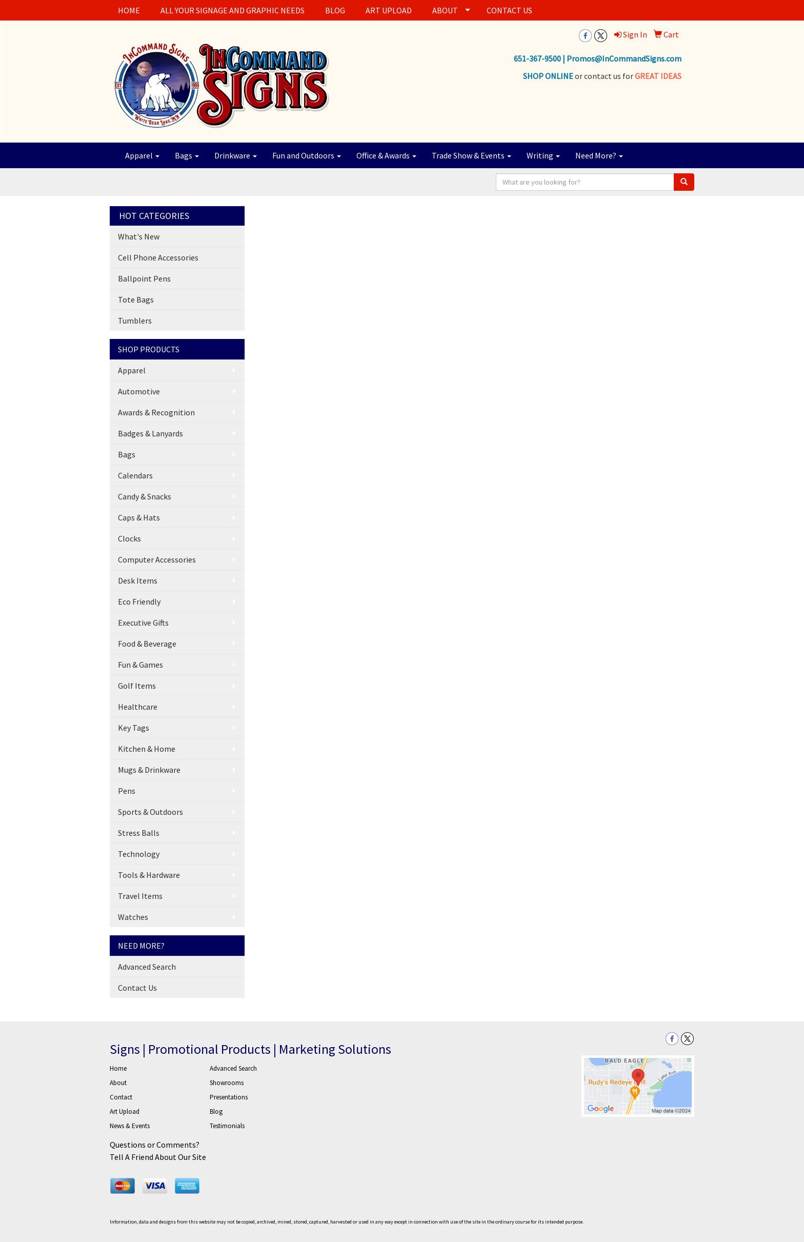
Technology (138, 854)
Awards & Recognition (156, 412)
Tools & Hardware (149, 875)
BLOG (335, 10)
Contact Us (137, 988)
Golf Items (137, 685)
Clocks (129, 538)
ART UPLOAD (389, 10)
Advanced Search (147, 966)
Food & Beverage (147, 643)
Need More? (599, 155)
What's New (138, 236)
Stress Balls (138, 833)
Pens (126, 791)
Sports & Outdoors (150, 812)
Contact (121, 1097)
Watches (133, 917)
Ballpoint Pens (144, 278)
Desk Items (137, 580)
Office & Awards (386, 155)
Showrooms (227, 1082)
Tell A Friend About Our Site (158, 1157)
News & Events (130, 1125)
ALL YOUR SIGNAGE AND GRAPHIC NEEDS (232, 10)
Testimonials (227, 1125)
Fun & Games (140, 664)
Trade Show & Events (471, 155)
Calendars (135, 475)
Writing (543, 155)
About (118, 1082)
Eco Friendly (139, 601)
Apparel (142, 155)
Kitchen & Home (146, 749)
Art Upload (124, 1111)
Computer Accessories (157, 559)
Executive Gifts (143, 622)
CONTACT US (509, 10)
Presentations (229, 1097)
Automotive (139, 391)
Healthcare (137, 707)
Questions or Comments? (154, 1144)
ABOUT (445, 10)
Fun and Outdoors (306, 155)
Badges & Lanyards (150, 433)
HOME (129, 10)
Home (118, 1068)
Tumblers (135, 320)
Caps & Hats (139, 517)
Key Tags (133, 728)
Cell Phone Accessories (158, 257)
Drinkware (235, 155)
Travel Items (140, 896)
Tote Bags (136, 299)
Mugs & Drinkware (149, 770)
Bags (187, 155)
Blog (216, 1111)
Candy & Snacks (144, 496)
